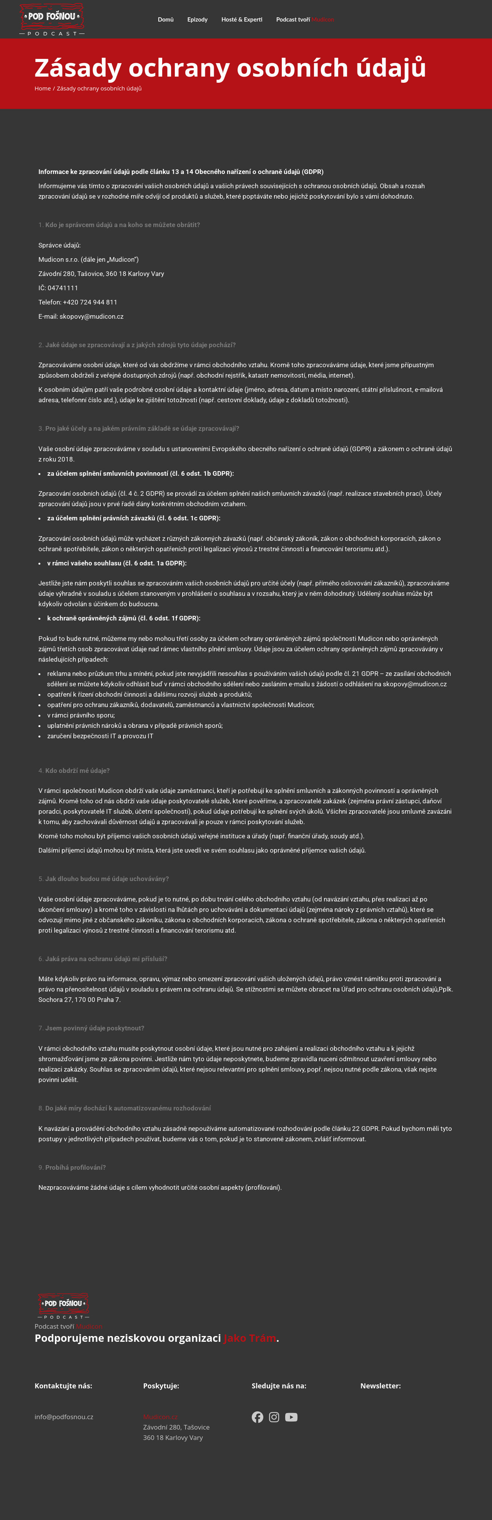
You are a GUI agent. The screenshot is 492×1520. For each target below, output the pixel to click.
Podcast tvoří (69, 1326)
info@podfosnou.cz (64, 1416)
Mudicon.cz (160, 1416)
